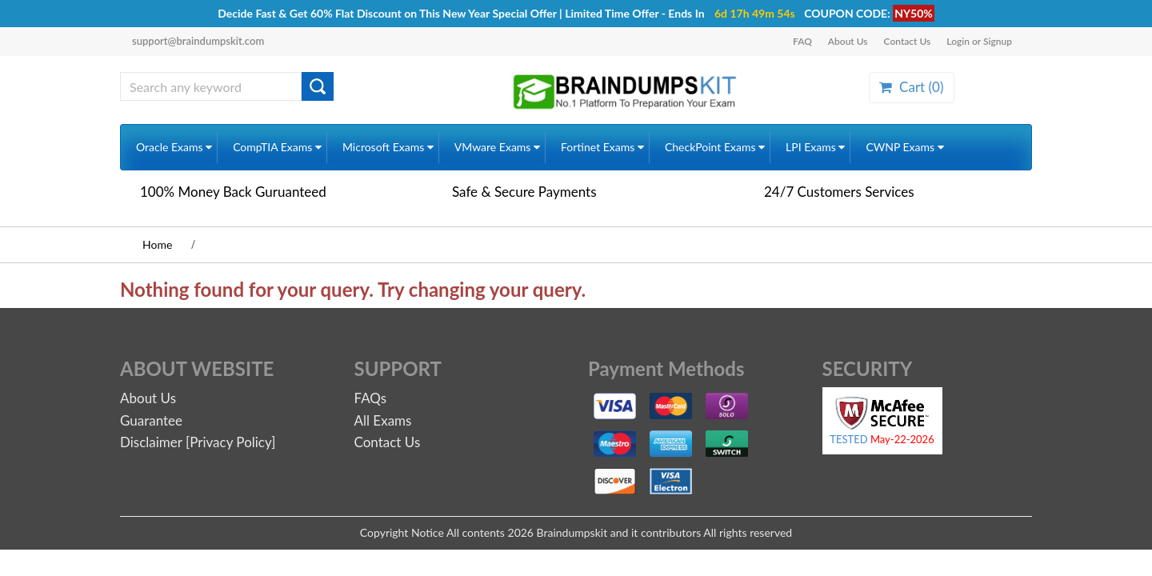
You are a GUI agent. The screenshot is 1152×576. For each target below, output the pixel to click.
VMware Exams (497, 147)
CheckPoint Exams (715, 147)
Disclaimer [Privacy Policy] (197, 442)
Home (157, 244)
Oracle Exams (174, 147)
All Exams (383, 420)
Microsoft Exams (388, 147)
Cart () (911, 86)
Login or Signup (979, 41)
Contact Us (907, 41)
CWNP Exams (904, 147)
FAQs (370, 398)
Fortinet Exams (602, 147)
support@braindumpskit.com (198, 40)
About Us (848, 41)
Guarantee (151, 420)
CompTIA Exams (277, 147)
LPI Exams (815, 147)
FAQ (802, 41)
